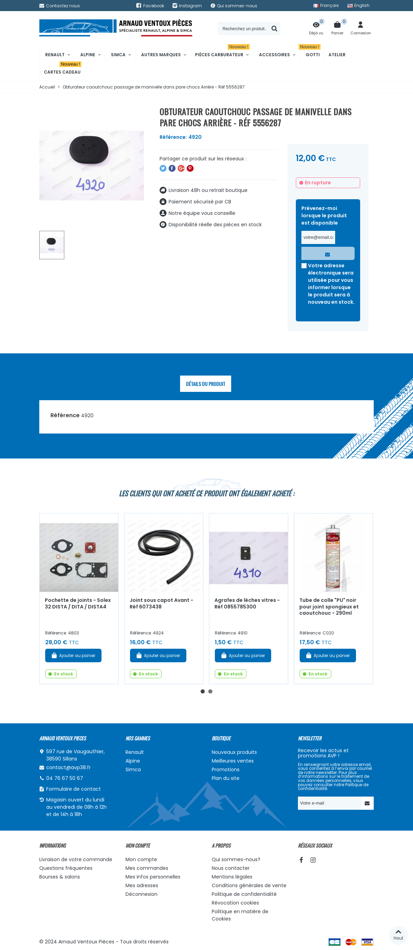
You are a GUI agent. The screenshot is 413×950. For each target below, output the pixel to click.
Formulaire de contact (73, 788)
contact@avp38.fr (68, 767)
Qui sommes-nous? (236, 859)
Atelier (337, 55)
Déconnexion (141, 894)
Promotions (226, 769)
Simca (118, 55)
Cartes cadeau (62, 69)
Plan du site (226, 778)
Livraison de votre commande (75, 859)
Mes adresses (141, 885)
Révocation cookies (235, 902)
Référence (65, 415)
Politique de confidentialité (244, 894)
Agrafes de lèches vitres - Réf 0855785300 (247, 603)
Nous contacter (231, 868)
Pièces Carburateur (222, 52)
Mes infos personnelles (152, 876)
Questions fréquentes (65, 868)
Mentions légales (232, 876)
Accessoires (274, 55)
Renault (55, 55)
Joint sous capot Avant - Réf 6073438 (161, 603)
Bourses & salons (59, 876)
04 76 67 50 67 (64, 778)
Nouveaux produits (234, 752)
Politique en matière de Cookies (240, 915)
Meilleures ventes (233, 760)
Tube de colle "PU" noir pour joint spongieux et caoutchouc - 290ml (329, 606)
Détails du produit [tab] (205, 383)
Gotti (310, 52)
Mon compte (141, 859)
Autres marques (161, 55)
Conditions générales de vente (249, 885)
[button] (203, 691)
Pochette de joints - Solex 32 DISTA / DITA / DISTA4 (78, 603)
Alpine (87, 55)
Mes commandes (146, 868)
